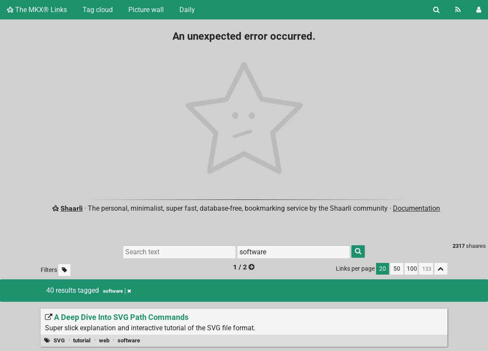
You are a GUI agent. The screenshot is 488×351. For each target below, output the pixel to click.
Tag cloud (98, 10)
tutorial (81, 340)
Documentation (416, 208)
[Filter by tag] (293, 251)
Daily (187, 10)
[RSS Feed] (458, 9)
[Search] (436, 9)
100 (412, 268)
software (129, 340)
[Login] (478, 9)
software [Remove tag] (117, 291)
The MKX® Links (37, 10)
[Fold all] (440, 269)
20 (382, 268)
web (104, 340)
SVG (59, 340)
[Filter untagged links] (64, 270)
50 (396, 268)
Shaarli (72, 208)
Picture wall (146, 10)
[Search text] (179, 251)
